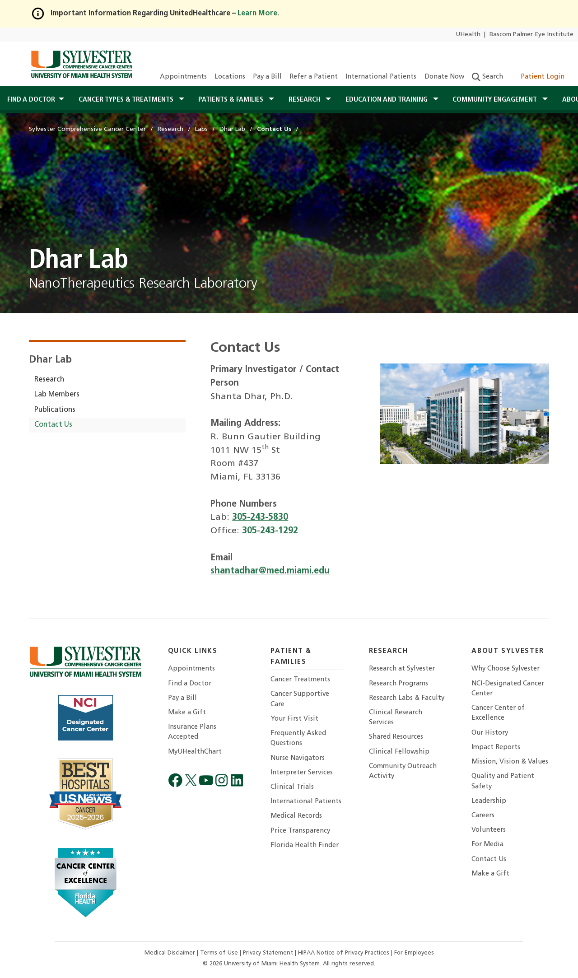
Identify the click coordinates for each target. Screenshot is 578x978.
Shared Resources (396, 737)
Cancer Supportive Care (299, 699)
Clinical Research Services (395, 717)
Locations (229, 77)
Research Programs (398, 683)
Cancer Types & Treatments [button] (127, 99)
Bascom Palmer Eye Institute (531, 34)
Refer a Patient (313, 77)
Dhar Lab (50, 360)
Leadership (488, 801)
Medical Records (296, 816)
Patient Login (537, 77)
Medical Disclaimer (170, 953)
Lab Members (56, 394)
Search (487, 77)
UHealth (468, 34)
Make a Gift (187, 712)
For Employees (414, 953)
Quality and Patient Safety (502, 781)
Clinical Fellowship (399, 752)
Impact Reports (495, 747)
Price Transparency (300, 831)
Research (49, 379)
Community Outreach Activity (403, 771)
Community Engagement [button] (495, 99)
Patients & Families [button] (231, 99)
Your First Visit (294, 719)
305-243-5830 (260, 517)
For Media (487, 844)
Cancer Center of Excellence (498, 713)
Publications (54, 410)
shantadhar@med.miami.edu (270, 571)
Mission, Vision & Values (509, 762)
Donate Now (444, 77)
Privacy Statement (269, 953)
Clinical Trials (292, 787)
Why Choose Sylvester (505, 669)
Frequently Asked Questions (298, 738)
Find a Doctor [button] (31, 99)
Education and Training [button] (387, 99)
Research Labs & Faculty (406, 698)
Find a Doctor (189, 683)
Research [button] (305, 99)
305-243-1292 (270, 531)
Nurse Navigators (297, 758)
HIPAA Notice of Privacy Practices (344, 953)
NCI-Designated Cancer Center (507, 688)
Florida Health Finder (304, 845)
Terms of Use (220, 953)
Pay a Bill (267, 77)
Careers (482, 815)
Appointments (183, 77)
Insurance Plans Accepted (192, 732)
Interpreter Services (301, 772)
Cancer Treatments (300, 679)
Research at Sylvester (402, 669)
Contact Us (53, 424)
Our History (489, 733)
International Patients (380, 77)
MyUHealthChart (195, 752)
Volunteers (488, 830)
